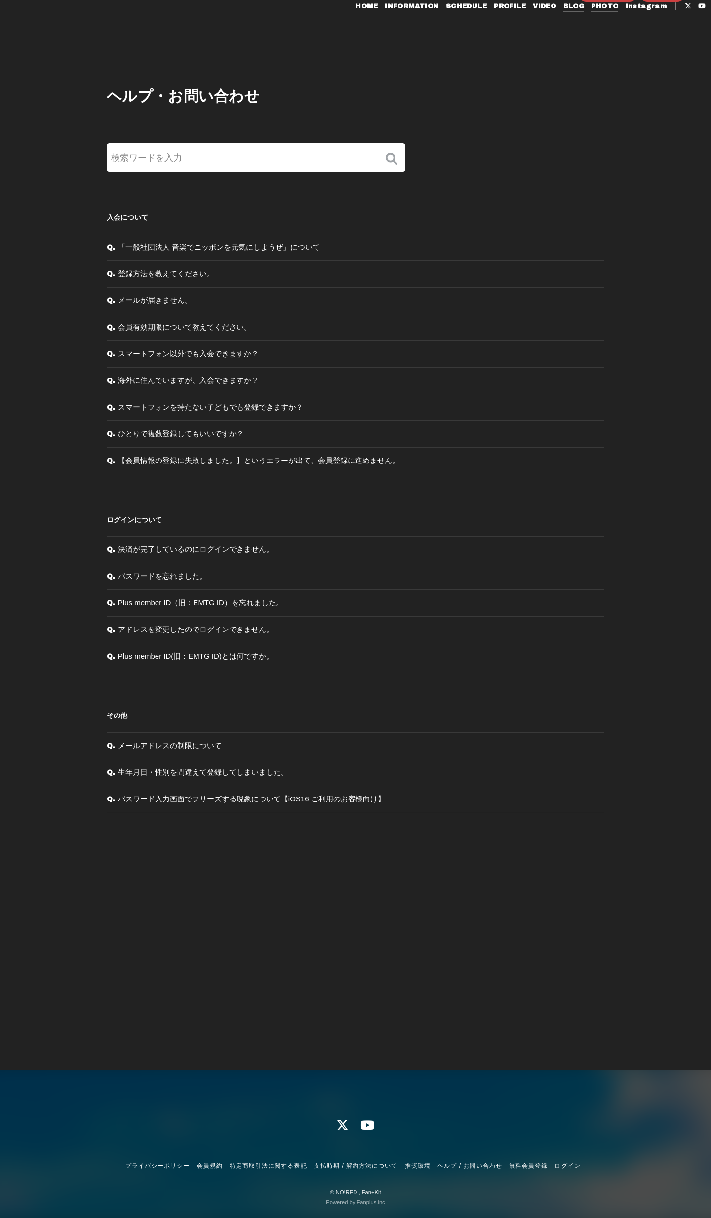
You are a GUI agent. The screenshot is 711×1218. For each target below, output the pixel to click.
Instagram (624, 28)
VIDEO (523, 28)
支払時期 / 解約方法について (356, 1165)
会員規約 (210, 1165)
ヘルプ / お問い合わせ (469, 1165)
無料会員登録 (608, 45)
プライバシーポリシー (157, 1165)
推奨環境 (418, 1165)
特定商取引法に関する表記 (268, 1165)
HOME (345, 28)
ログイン (662, 45)
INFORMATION (390, 28)
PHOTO (583, 28)
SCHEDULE (445, 28)
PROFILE (489, 28)
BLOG (552, 28)
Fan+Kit (371, 1192)
